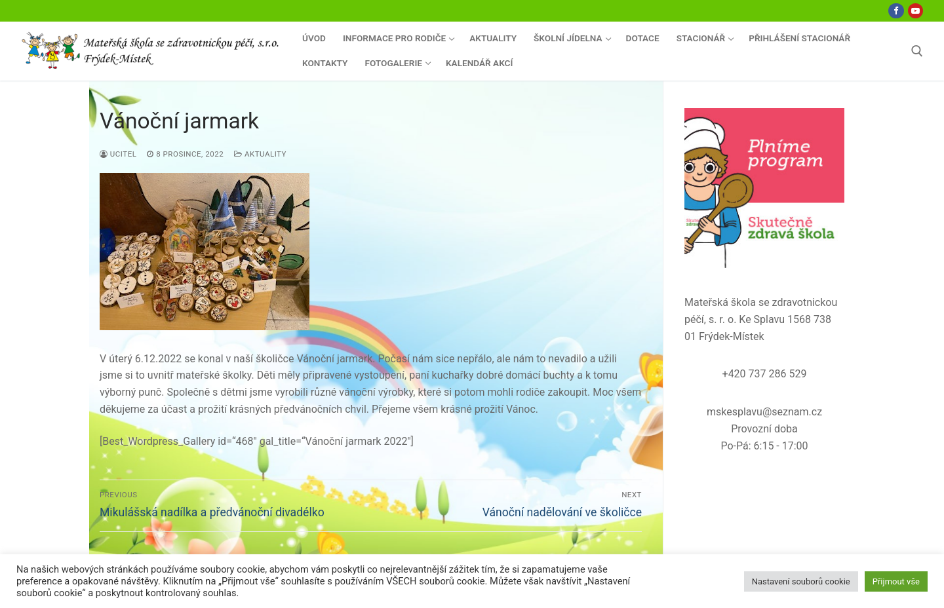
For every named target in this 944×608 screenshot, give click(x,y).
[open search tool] (917, 51)
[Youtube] (915, 10)
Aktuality (260, 154)
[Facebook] (895, 10)
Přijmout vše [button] (896, 581)
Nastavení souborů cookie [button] (801, 581)
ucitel (118, 154)
